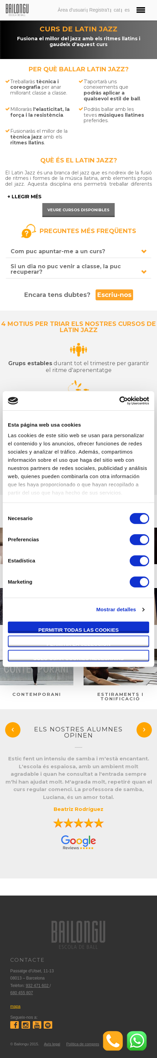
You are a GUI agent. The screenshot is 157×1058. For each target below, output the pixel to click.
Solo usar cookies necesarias (78, 658)
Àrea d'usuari (72, 10)
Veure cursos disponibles (78, 210)
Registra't (99, 10)
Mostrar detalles (116, 609)
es (127, 10)
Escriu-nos (114, 295)
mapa (15, 1006)
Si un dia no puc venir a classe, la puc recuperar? (66, 269)
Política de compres (82, 1044)
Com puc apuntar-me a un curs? (58, 251)
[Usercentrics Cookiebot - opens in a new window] (119, 400)
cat (117, 10)
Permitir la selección (79, 644)
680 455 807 (21, 992)
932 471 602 (37, 985)
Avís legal (52, 1044)
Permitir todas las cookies (78, 630)
